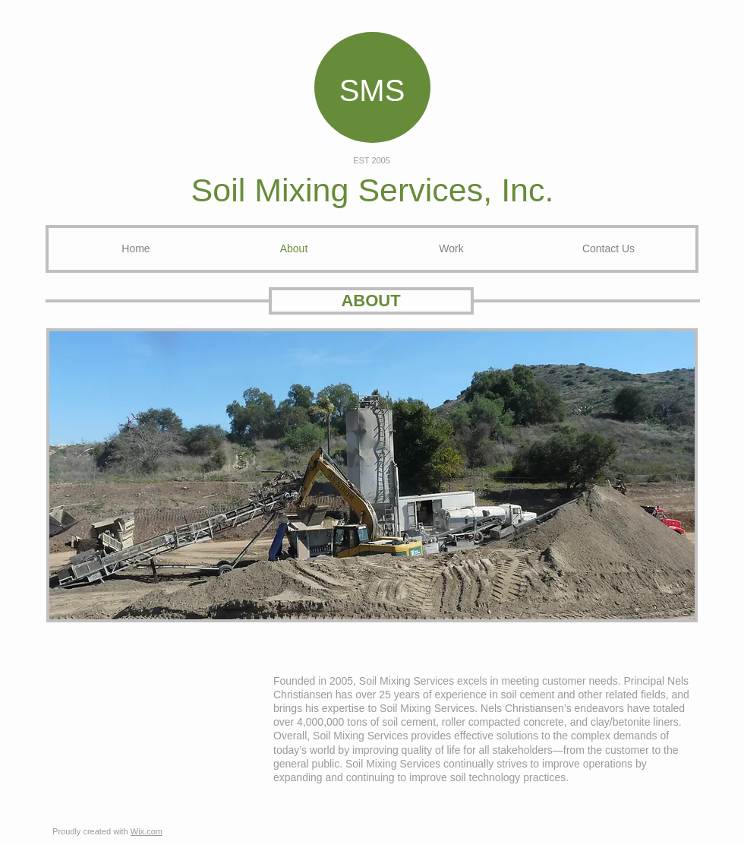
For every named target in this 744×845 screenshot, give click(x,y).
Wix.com (146, 831)
